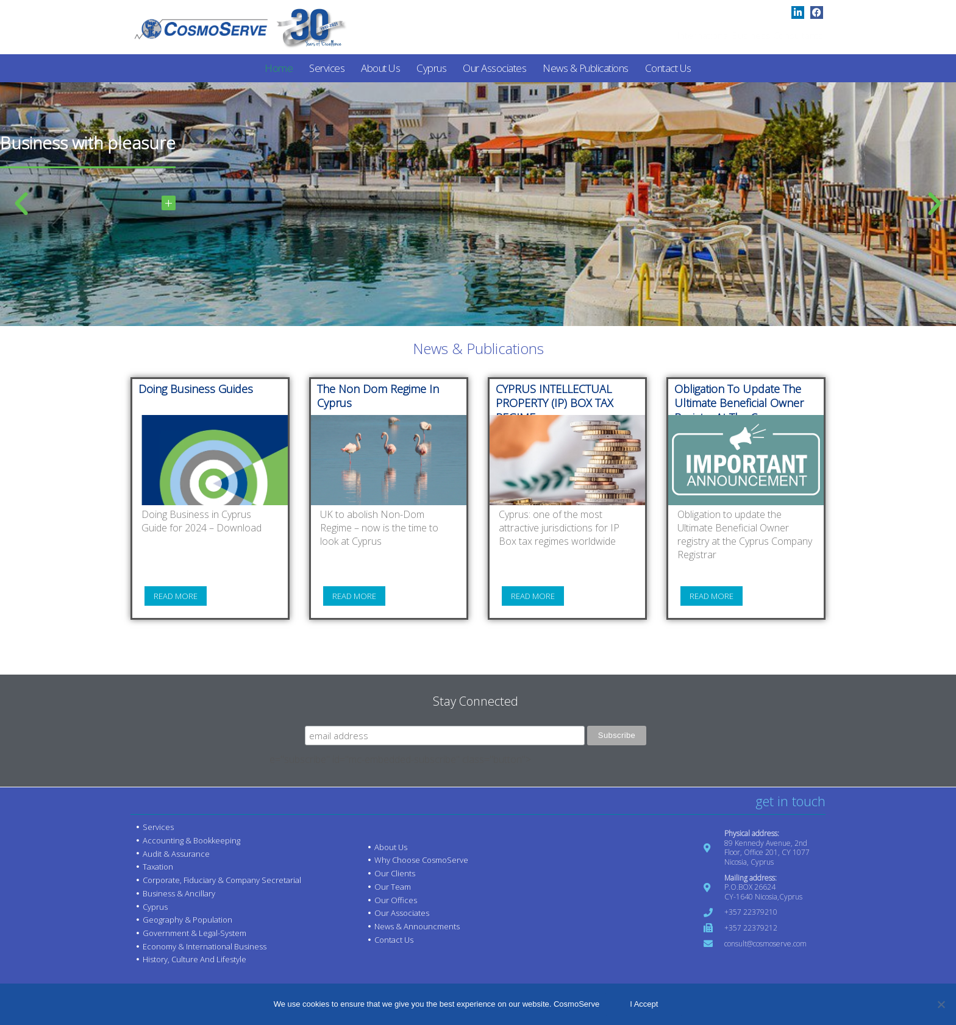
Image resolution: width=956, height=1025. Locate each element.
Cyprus (431, 68)
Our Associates (494, 68)
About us (380, 68)
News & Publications (586, 68)
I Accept (644, 1004)
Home (279, 68)
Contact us (668, 68)
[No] (941, 1004)
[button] (21, 204)
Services (326, 68)
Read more (176, 597)
